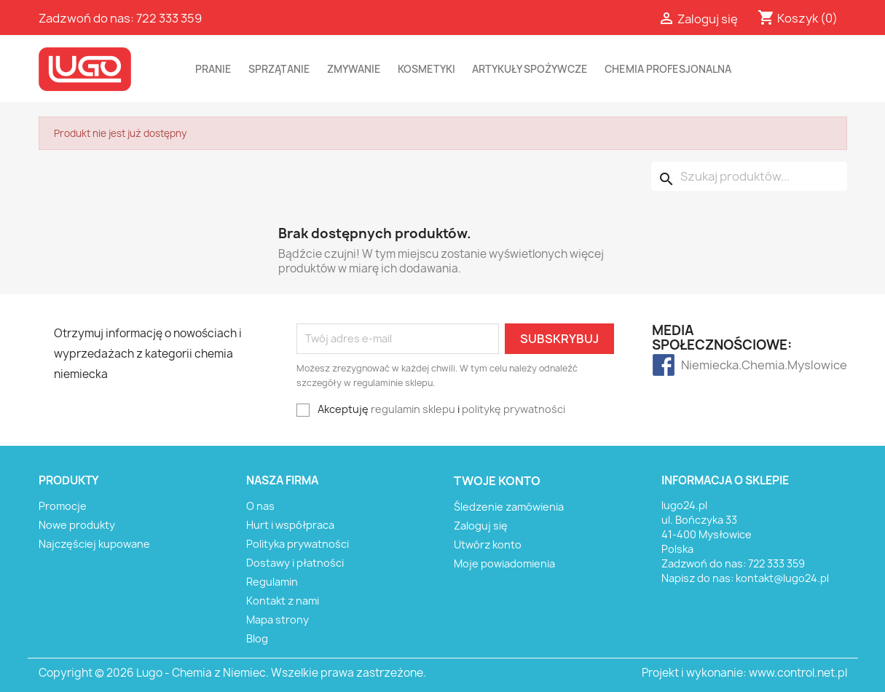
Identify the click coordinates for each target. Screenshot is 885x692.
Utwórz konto (488, 544)
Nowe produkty (77, 525)
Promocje (63, 506)
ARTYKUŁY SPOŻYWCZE (530, 69)
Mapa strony (277, 619)
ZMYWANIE (354, 69)
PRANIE (213, 69)
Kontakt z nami (282, 601)
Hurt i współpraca (290, 525)
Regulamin (272, 582)
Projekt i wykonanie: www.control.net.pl (744, 672)
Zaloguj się (481, 525)
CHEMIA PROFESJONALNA (668, 69)
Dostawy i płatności (295, 563)
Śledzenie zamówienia (509, 507)
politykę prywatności (513, 409)
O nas (260, 506)
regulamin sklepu (413, 409)
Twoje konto (497, 481)
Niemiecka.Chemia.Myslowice (710, 365)
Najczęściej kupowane (94, 544)
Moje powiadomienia (504, 563)
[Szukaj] (749, 176)
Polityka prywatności (297, 544)
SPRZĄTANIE (279, 69)
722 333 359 (169, 18)
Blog (257, 638)
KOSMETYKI (426, 69)
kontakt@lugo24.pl (782, 578)
